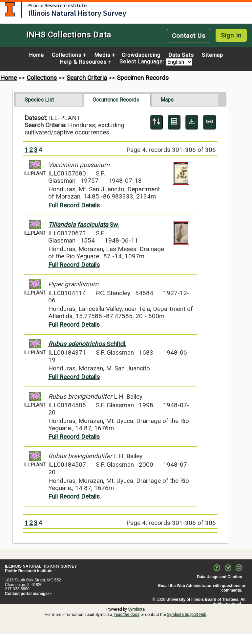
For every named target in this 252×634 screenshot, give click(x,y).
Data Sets (181, 55)
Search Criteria (87, 78)
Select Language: (142, 62)
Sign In (231, 35)
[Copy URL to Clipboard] (209, 122)
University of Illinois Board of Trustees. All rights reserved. (205, 601)
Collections (66, 55)
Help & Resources (83, 62)
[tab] (49, 100)
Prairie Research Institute (57, 5)
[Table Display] (174, 122)
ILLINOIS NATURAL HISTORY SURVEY (41, 566)
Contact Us (188, 35)
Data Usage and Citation (219, 577)
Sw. (83, 224)
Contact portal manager (27, 593)
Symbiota (136, 609)
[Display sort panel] (156, 122)
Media (102, 55)
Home (36, 55)
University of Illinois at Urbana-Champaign (10, 9)
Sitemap (212, 55)
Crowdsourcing (141, 55)
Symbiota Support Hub (186, 614)
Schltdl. (87, 344)
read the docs (126, 614)
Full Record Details (74, 205)
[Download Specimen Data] (191, 122)
